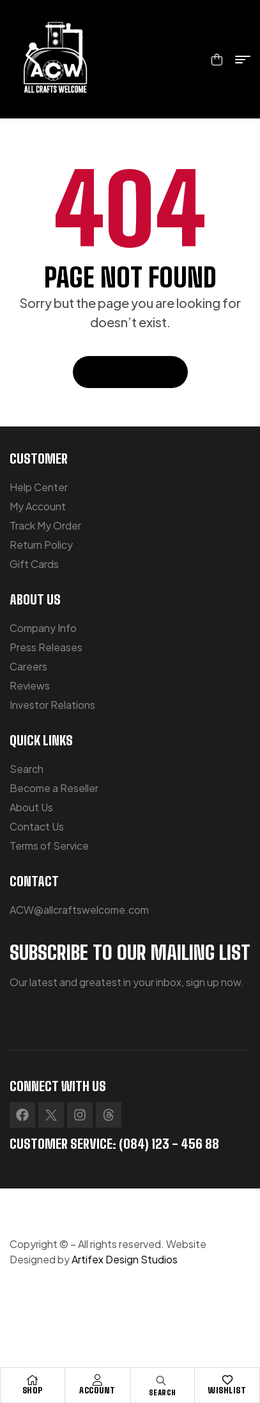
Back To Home (130, 372)
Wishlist (227, 1390)
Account (97, 1390)
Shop (32, 1390)
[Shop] (32, 1380)
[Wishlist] (227, 1380)
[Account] (97, 1380)
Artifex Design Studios (125, 1259)
